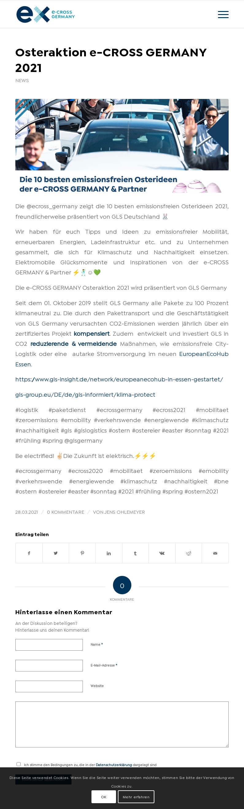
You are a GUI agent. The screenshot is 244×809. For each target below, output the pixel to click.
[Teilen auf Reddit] (189, 553)
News (22, 80)
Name (97, 643)
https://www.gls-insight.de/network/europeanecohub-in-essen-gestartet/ (119, 378)
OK (103, 796)
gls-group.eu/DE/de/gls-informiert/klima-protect (85, 394)
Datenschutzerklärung (114, 764)
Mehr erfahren (136, 796)
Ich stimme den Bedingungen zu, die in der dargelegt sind (90, 764)
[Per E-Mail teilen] (215, 553)
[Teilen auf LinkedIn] (109, 553)
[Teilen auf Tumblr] (135, 553)
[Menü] (220, 14)
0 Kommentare (65, 511)
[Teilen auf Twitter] (56, 553)
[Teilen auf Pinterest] (82, 553)
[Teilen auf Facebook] (29, 553)
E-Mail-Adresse (104, 664)
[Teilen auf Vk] (162, 553)
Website (97, 685)
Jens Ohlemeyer (124, 511)
